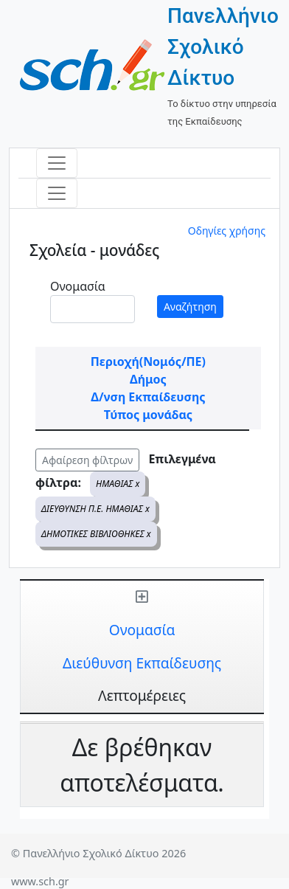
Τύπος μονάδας (148, 415)
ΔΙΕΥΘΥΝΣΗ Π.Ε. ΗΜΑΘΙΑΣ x (95, 508)
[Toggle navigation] (56, 163)
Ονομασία (77, 286)
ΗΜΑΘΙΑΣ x (117, 483)
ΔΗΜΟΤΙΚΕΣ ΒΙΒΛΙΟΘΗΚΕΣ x (96, 533)
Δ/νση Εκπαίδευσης (148, 397)
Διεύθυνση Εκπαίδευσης (142, 663)
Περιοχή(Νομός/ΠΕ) (148, 361)
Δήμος (148, 379)
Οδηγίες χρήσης (226, 231)
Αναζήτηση (190, 307)
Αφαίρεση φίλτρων (87, 460)
